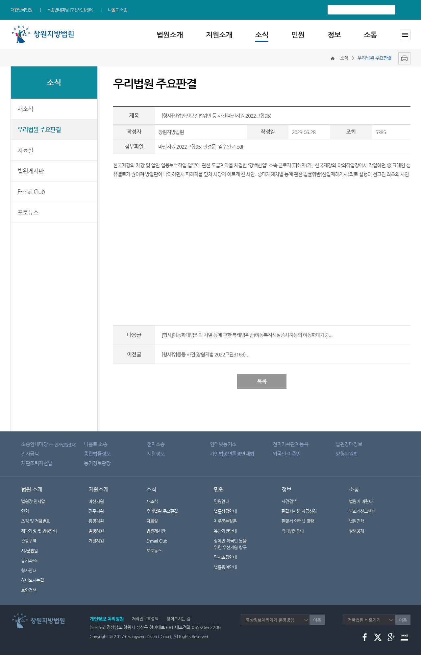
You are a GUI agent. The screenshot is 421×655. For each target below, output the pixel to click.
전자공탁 (30, 453)
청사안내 (28, 570)
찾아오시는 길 (178, 618)
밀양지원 (96, 530)
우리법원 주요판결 (39, 129)
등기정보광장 (97, 463)
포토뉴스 (27, 212)
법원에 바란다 (361, 501)
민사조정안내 (225, 557)
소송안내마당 (70, 9)
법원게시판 (30, 170)
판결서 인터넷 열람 (302, 521)
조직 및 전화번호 (35, 521)
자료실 (25, 150)
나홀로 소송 (117, 9)
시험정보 (156, 453)
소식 (261, 35)
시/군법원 (29, 550)
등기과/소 (29, 560)
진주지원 (96, 511)
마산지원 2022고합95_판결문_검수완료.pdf (200, 146)
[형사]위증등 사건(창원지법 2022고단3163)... (205, 354)
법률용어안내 (225, 567)
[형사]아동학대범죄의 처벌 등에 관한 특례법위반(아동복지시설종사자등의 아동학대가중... (247, 335)
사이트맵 (405, 35)
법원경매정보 (348, 444)
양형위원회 (346, 453)
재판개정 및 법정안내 (39, 530)
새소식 (25, 108)
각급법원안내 (296, 530)
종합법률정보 (97, 453)
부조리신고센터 (362, 511)
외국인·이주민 (287, 453)
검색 (404, 9)
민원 (298, 35)
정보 (334, 35)
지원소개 (219, 35)
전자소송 (156, 444)
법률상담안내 (225, 511)
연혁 (25, 511)
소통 (370, 35)
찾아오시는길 (32, 580)
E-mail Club (31, 191)
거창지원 (96, 540)
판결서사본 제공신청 (303, 511)
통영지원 (96, 521)
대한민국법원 (21, 9)
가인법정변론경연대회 (232, 453)
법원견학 (356, 521)
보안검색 (28, 590)
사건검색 (289, 501)
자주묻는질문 (225, 521)
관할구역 (28, 540)
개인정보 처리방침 (106, 618)
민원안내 (221, 501)
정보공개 (360, 530)
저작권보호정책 (145, 618)
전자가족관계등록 (290, 444)
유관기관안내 (225, 530)
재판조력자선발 (36, 463)
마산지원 (96, 501)
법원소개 (170, 35)
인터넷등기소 (223, 444)
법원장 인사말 (33, 501)
